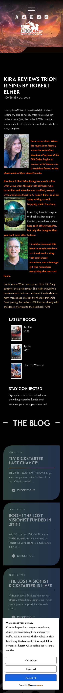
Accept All (31, 677)
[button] (32, 9)
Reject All (31, 669)
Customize (30, 660)
